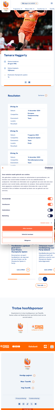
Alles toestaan (27, 228)
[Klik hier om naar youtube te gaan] (35, 404)
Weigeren (27, 240)
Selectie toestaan (27, 234)
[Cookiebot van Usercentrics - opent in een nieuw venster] (45, 168)
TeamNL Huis (42, 8)
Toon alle (41, 285)
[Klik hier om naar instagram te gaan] (23, 404)
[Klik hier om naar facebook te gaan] (19, 404)
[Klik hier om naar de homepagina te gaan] (6, 6)
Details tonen (45, 223)
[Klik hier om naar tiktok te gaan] (27, 404)
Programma (17, 8)
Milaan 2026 (29, 8)
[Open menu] (51, 3)
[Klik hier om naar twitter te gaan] (31, 404)
